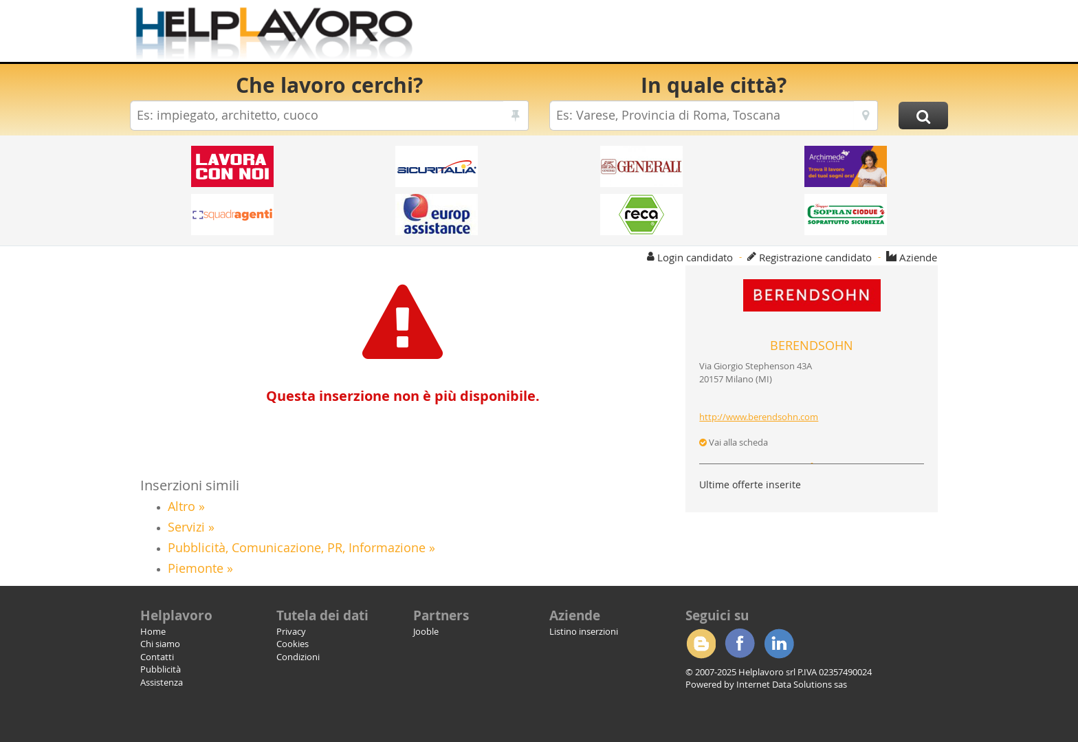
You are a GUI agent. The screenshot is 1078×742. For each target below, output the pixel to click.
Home (153, 631)
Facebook (740, 644)
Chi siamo (160, 643)
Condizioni (298, 657)
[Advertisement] (697, 34)
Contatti (157, 657)
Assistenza (161, 682)
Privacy (291, 631)
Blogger (700, 644)
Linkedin (779, 644)
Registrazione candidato (815, 257)
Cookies (292, 643)
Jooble (426, 631)
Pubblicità (160, 669)
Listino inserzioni (583, 631)
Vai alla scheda (733, 442)
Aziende (918, 257)
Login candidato (695, 257)
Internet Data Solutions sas (791, 684)
